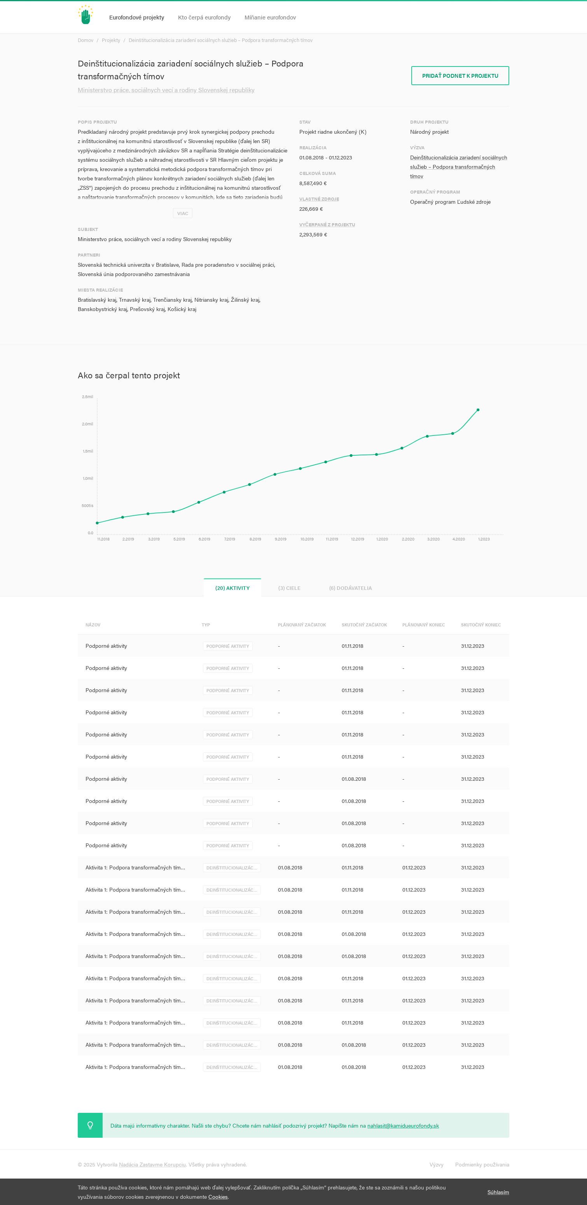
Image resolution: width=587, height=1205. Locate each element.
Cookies (218, 1196)
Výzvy (437, 1164)
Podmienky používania (482, 1164)
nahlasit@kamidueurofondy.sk (403, 1125)
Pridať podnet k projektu (460, 75)
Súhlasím (498, 1192)
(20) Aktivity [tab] (232, 587)
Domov (85, 40)
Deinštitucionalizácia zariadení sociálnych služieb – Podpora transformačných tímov (221, 40)
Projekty (111, 40)
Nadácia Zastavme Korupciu (152, 1164)
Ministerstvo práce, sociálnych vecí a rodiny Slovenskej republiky (166, 89)
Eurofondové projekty (136, 17)
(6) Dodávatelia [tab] (350, 587)
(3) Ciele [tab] (289, 587)
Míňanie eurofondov (270, 17)
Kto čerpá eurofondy (204, 17)
